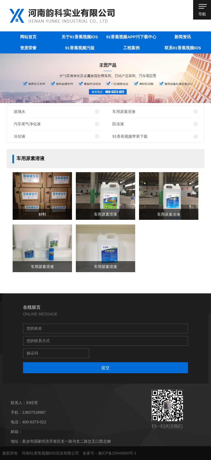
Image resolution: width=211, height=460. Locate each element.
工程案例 (131, 47)
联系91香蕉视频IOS (183, 47)
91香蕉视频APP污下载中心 (131, 36)
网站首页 (28, 36)
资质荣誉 (28, 47)
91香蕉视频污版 (80, 47)
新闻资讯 (182, 36)
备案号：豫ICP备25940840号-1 (110, 453)
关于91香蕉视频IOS (80, 36)
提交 (105, 367)
